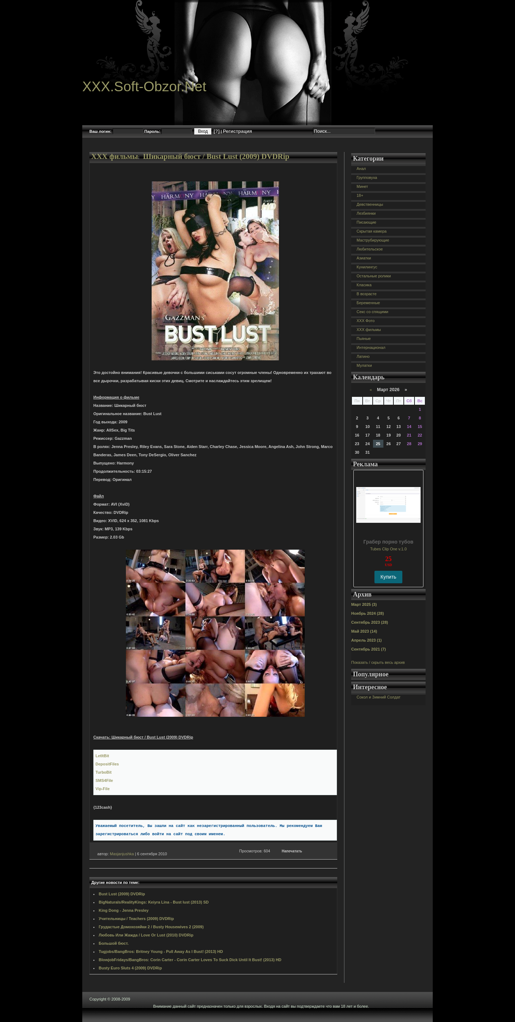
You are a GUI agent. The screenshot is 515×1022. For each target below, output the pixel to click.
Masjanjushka (122, 854)
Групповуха (367, 177)
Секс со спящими (372, 312)
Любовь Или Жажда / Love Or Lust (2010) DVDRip (146, 935)
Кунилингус (367, 267)
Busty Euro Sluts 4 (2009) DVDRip (130, 968)
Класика (364, 285)
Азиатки (364, 258)
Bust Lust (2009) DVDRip (122, 894)
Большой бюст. (113, 943)
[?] (217, 131)
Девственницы (370, 204)
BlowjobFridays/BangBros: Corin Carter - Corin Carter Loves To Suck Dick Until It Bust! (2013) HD (190, 960)
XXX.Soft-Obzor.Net (144, 86)
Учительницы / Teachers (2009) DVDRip (136, 918)
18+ (360, 195)
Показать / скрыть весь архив (378, 662)
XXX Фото (365, 320)
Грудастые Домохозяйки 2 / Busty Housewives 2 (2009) (151, 927)
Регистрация (237, 131)
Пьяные (364, 338)
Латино (363, 356)
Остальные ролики (374, 276)
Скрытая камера (372, 231)
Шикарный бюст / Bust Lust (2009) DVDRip (216, 156)
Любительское (370, 249)
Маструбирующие (373, 240)
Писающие (366, 222)
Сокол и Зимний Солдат (379, 697)
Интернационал (371, 347)
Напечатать (292, 851)
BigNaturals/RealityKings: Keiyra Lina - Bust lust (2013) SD (154, 902)
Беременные (368, 303)
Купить (388, 577)
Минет (362, 186)
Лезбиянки (366, 213)
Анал (361, 168)
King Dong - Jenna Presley (123, 910)
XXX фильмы (114, 156)
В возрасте (367, 294)
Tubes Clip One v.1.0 (388, 549)
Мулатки (364, 365)
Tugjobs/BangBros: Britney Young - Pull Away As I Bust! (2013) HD (161, 951)
